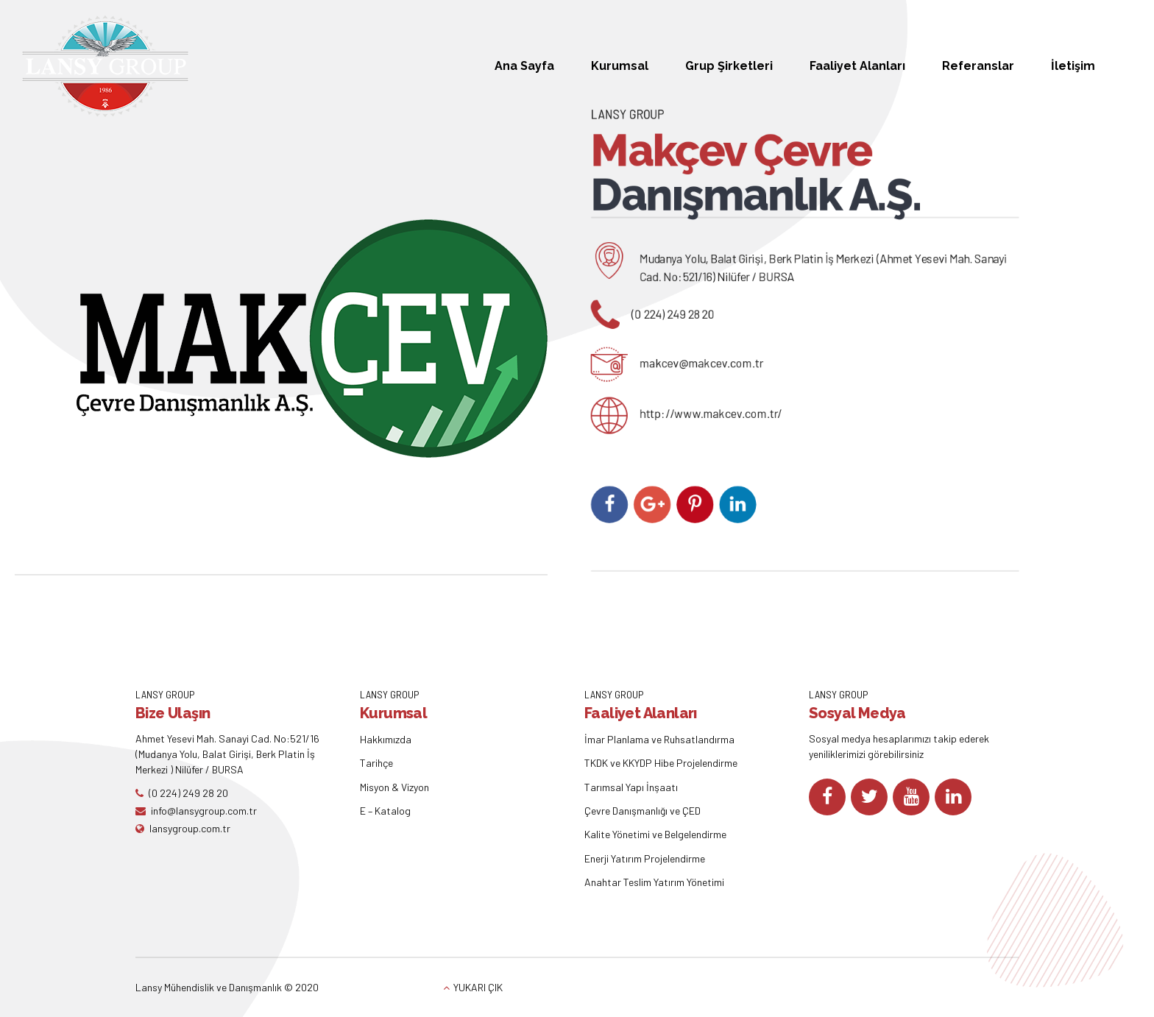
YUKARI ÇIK (478, 987)
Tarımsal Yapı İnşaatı (631, 787)
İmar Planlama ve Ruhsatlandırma (659, 739)
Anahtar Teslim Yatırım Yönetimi (654, 882)
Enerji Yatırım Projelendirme (644, 858)
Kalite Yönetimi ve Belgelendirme (655, 834)
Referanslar (978, 66)
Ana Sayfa (524, 66)
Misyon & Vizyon (394, 787)
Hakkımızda (385, 739)
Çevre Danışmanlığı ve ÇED (642, 810)
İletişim (1073, 66)
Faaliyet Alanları (857, 66)
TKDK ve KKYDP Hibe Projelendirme (660, 762)
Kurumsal (619, 66)
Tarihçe (376, 762)
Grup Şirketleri (729, 66)
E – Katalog (385, 810)
